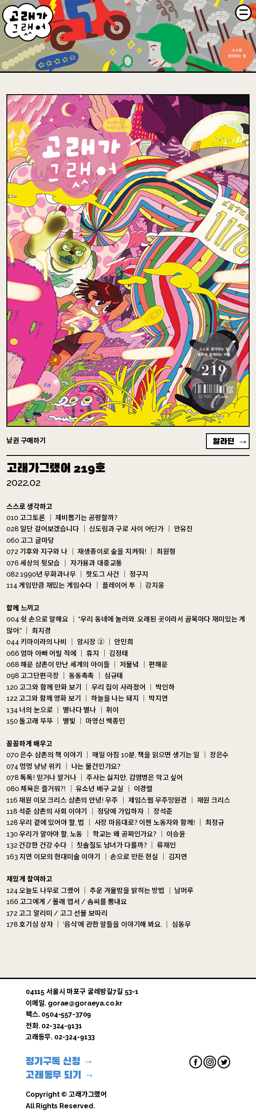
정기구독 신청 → (60, 1061)
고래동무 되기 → (60, 1074)
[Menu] (243, 12)
